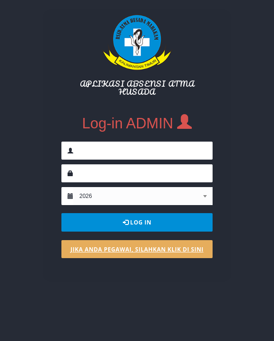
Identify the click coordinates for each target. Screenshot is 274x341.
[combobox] (143, 196)
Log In (137, 222)
